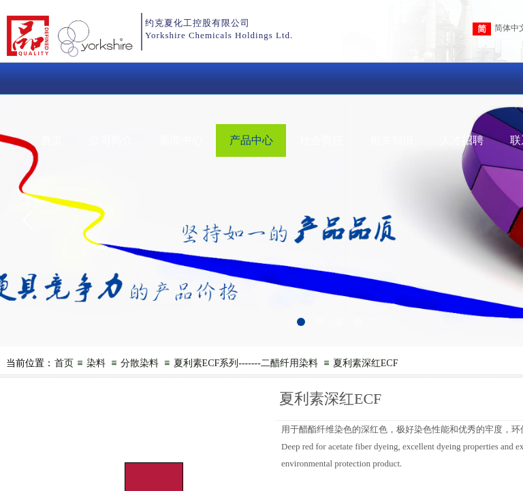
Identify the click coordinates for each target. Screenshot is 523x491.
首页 (52, 140)
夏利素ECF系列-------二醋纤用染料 (246, 363)
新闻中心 (181, 140)
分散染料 (140, 363)
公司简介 (111, 140)
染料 (96, 363)
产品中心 (251, 140)
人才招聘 (462, 140)
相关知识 (391, 140)
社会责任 (321, 140)
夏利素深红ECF (365, 363)
